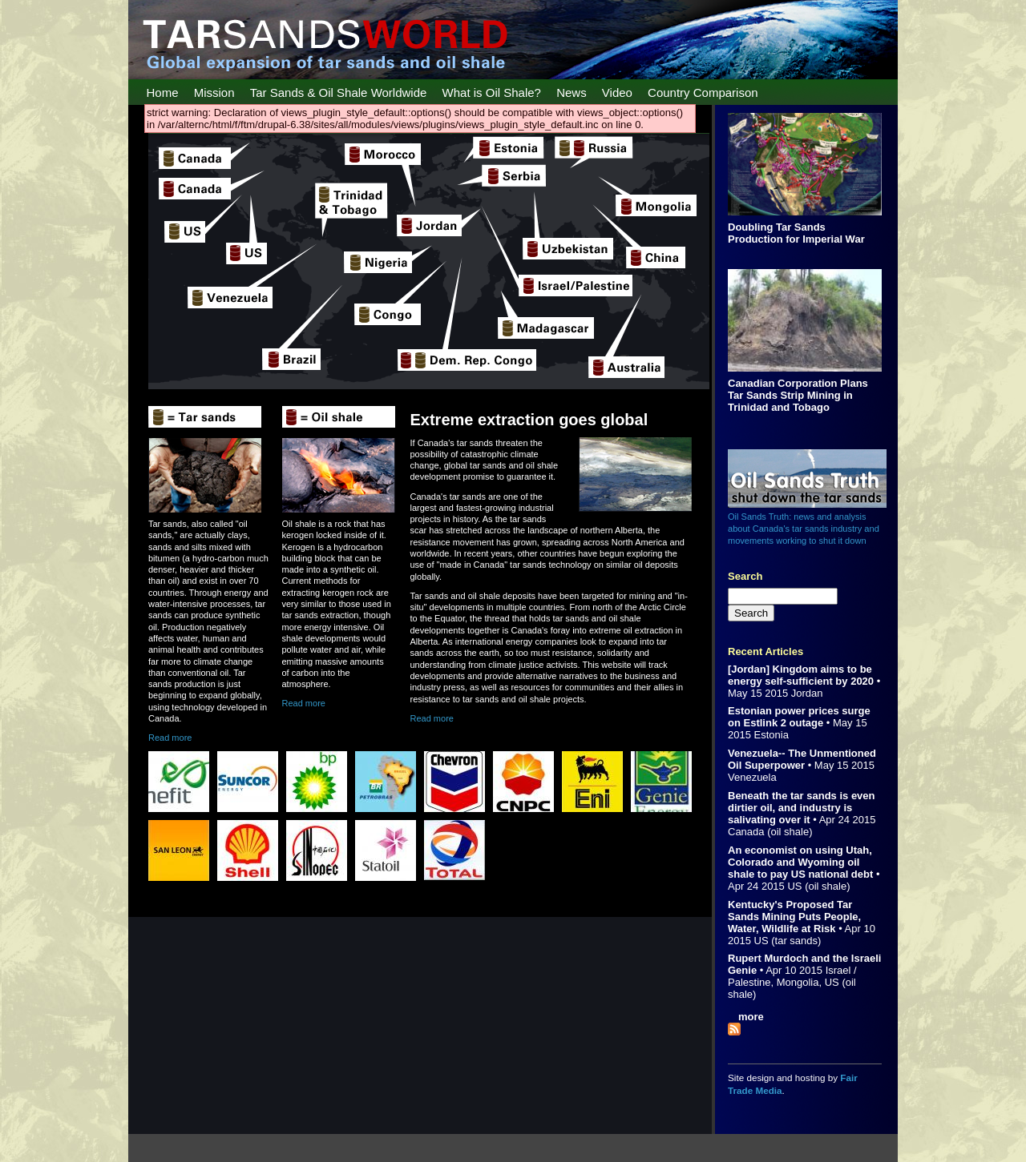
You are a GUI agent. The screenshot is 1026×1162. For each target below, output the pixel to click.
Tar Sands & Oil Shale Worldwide (338, 92)
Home (163, 92)
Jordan (807, 693)
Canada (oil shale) (770, 832)
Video (617, 92)
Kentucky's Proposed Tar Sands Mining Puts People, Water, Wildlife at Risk (794, 917)
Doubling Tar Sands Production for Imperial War (796, 233)
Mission (214, 92)
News (571, 92)
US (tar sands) (788, 941)
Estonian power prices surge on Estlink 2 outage (799, 717)
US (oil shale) (818, 886)
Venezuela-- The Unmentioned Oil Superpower (802, 759)
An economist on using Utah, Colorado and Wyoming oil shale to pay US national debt (800, 862)
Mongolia (798, 982)
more (751, 1017)
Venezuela (752, 777)
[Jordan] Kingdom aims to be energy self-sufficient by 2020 (801, 675)
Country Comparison (703, 92)
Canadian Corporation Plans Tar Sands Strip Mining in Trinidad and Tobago (798, 395)
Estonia (771, 735)
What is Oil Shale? (491, 92)
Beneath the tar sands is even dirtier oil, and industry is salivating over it (801, 808)
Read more (170, 737)
